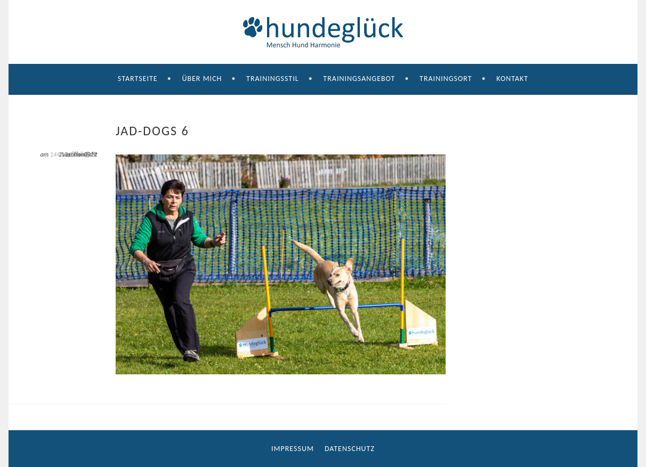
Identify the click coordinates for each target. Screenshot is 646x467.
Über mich (202, 78)
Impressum (292, 448)
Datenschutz (350, 448)
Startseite (138, 78)
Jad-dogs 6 (88, 154)
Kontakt (512, 78)
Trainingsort (445, 78)
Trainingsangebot (359, 78)
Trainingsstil (272, 78)
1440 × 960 (64, 154)
